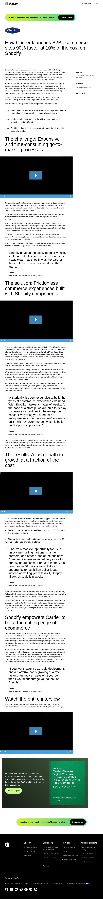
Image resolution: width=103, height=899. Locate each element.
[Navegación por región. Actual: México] (13, 878)
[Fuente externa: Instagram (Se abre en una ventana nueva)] (21, 889)
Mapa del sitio (57, 884)
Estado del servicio (87, 862)
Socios (45, 862)
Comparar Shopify (68, 847)
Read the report (13, 791)
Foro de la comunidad (88, 854)
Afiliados (46, 866)
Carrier (7, 70)
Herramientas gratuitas (70, 855)
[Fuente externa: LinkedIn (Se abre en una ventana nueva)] (30, 889)
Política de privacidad (40, 884)
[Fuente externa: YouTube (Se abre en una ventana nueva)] (16, 889)
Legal (26, 884)
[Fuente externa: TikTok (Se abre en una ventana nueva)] (26, 889)
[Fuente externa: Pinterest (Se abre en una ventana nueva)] (35, 889)
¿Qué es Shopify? (30, 847)
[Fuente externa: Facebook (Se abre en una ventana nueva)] (6, 889)
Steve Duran (9, 97)
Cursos (64, 851)
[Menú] (97, 3)
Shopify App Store (49, 858)
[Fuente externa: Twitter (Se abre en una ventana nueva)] (11, 889)
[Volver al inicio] (7, 844)
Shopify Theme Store (50, 854)
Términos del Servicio (13, 884)
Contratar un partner (88, 858)
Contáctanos (86, 3)
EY (77, 87)
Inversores (27, 855)
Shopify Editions (30, 851)
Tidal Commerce (85, 87)
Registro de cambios (69, 859)
